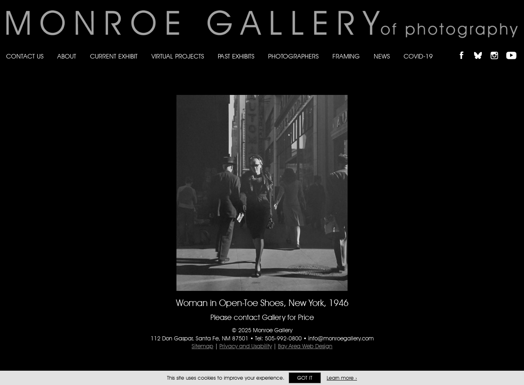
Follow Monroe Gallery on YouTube (514, 48)
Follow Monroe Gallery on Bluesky (482, 48)
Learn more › (342, 378)
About (66, 56)
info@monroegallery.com (341, 338)
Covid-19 (418, 56)
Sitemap (202, 346)
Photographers (293, 56)
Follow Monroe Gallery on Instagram (497, 48)
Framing (346, 56)
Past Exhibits (236, 56)
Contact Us (24, 56)
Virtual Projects (177, 56)
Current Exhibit (114, 56)
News (382, 56)
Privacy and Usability (245, 346)
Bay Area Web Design (305, 346)
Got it (304, 378)
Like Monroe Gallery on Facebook (465, 48)
